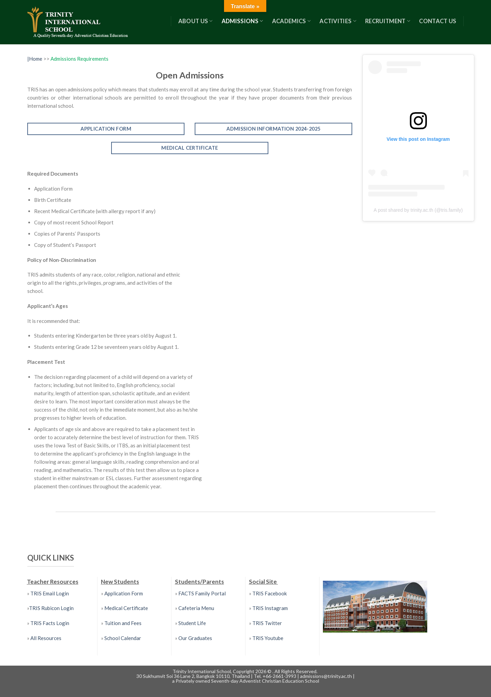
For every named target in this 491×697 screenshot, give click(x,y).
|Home (35, 59)
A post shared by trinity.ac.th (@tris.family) (418, 210)
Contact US (437, 21)
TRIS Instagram (270, 608)
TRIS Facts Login (49, 623)
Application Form (123, 593)
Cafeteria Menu (195, 608)
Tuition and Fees (123, 623)
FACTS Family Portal (201, 593)
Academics (291, 21)
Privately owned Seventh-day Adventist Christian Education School (247, 681)
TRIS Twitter (267, 623)
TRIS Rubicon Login (51, 608)
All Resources (45, 638)
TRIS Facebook (269, 593)
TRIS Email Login (49, 593)
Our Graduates (195, 638)
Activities (337, 21)
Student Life (192, 623)
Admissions (242, 21)
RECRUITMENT (387, 21)
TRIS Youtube (267, 638)
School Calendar (122, 638)
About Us (195, 21)
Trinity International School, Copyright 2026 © (222, 671)
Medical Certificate (126, 608)
